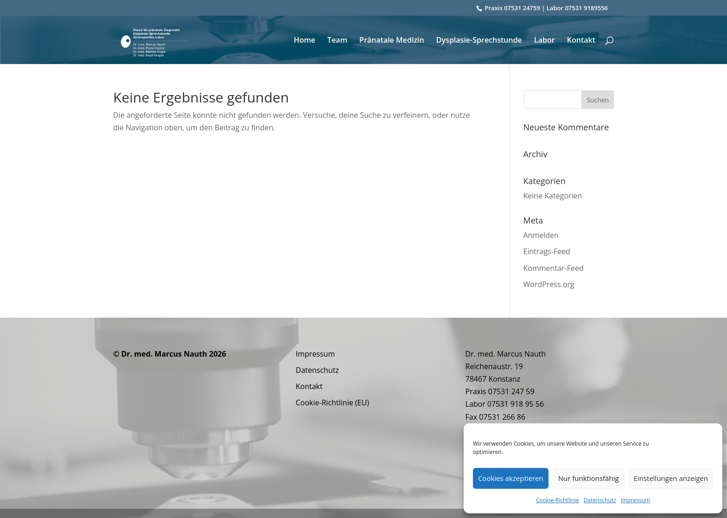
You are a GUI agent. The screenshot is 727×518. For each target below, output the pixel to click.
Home (304, 41)
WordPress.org (548, 284)
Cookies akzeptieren (510, 478)
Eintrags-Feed (546, 251)
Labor (544, 41)
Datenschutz (600, 500)
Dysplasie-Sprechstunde (479, 41)
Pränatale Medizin (391, 41)
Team (337, 41)
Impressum (635, 500)
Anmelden (541, 235)
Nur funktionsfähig (588, 478)
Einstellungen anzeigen (671, 478)
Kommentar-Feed (553, 268)
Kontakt (581, 41)
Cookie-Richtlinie (557, 500)
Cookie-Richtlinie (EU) (332, 402)
